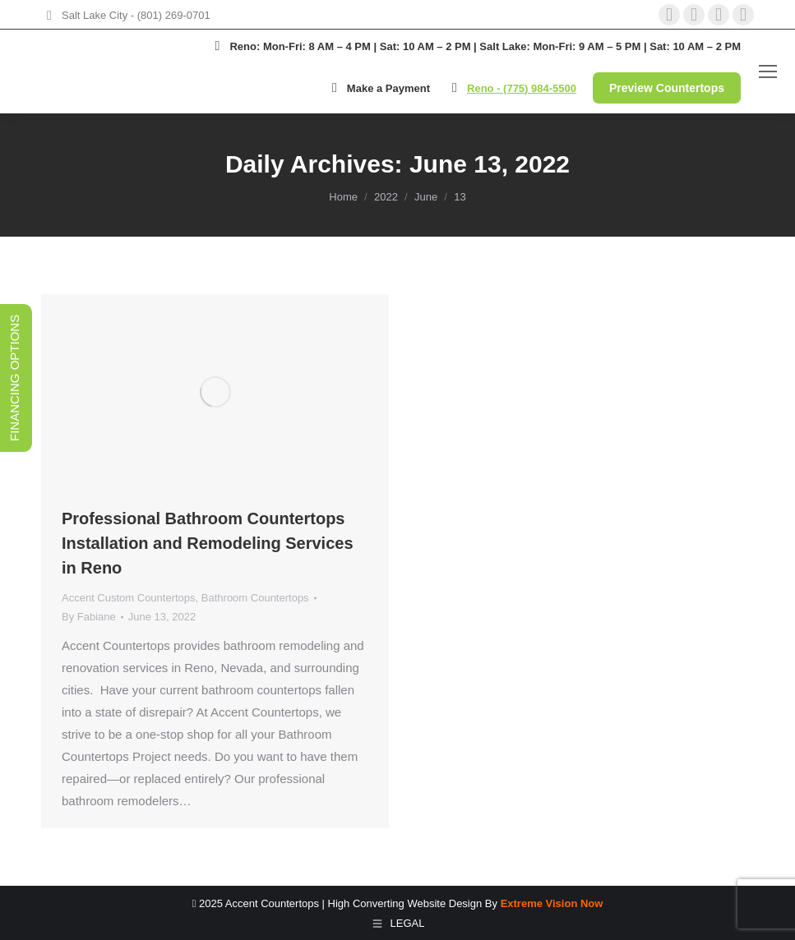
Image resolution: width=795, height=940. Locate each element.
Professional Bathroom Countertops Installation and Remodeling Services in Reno (208, 543)
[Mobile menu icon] (768, 71)
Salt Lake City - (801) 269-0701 (136, 15)
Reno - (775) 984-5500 (521, 88)
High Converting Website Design (405, 903)
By (89, 617)
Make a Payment (378, 87)
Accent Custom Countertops (129, 598)
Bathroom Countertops (255, 598)
